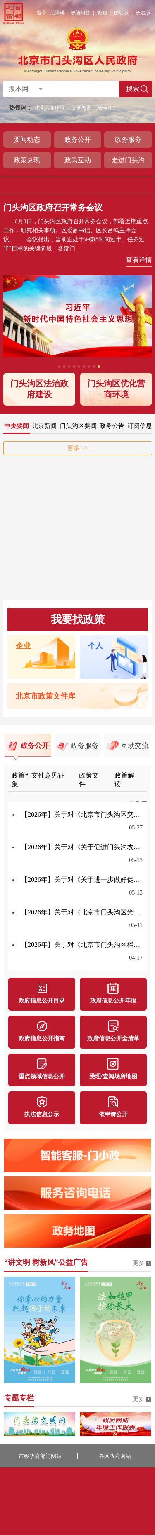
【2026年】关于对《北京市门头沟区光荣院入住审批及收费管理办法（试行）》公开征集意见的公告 (82, 912)
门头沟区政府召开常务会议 (53, 207)
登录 (42, 13)
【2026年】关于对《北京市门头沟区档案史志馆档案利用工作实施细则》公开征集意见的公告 (82, 944)
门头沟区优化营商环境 (116, 389)
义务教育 (81, 108)
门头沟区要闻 (78, 426)
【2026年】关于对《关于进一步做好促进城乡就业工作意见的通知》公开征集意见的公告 (82, 879)
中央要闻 (16, 426)
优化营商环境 (49, 108)
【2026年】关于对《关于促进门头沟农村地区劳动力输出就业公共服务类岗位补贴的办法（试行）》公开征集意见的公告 (82, 846)
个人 (95, 646)
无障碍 (57, 13)
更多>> (77, 447)
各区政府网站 (115, 1456)
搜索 (132, 88)
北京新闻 (44, 426)
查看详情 (139, 259)
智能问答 (80, 13)
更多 (138, 1263)
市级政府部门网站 (40, 1456)
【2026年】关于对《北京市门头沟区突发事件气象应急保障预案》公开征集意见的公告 (82, 814)
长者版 (143, 13)
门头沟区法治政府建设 (39, 389)
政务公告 (112, 426)
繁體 (102, 13)
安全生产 (108, 108)
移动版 (121, 13)
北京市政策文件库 (45, 696)
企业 (23, 646)
